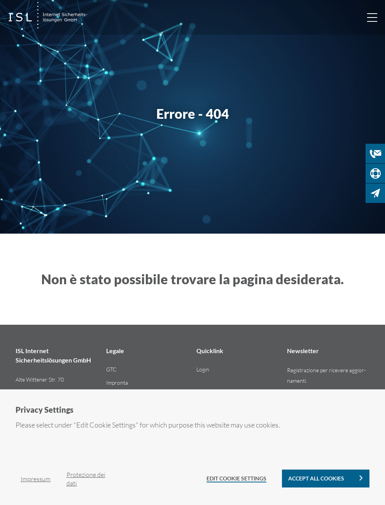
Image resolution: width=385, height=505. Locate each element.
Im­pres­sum (36, 479)
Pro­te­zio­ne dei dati (85, 479)
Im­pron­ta (117, 382)
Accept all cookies (316, 478)
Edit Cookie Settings (236, 478)
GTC (111, 369)
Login (202, 369)
